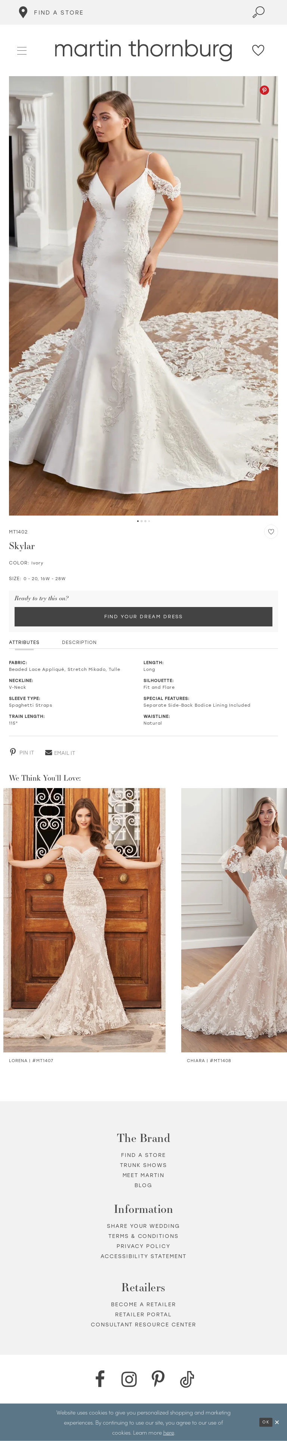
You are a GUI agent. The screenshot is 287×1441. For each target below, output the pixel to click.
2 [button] (142, 521)
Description (79, 642)
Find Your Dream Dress (143, 616)
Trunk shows (143, 1165)
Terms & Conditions (143, 1236)
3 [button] (145, 521)
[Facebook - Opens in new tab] (100, 1379)
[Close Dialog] (277, 1422)
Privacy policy (143, 1246)
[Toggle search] (258, 12)
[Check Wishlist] (258, 50)
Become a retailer (143, 1304)
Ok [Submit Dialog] (265, 1422)
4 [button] (149, 521)
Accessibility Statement (144, 1256)
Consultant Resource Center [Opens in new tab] (144, 1325)
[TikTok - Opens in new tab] (187, 1379)
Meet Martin (144, 1175)
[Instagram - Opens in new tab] (129, 1379)
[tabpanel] (143, 296)
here (168, 1432)
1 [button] (138, 521)
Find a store (143, 1155)
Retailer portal (143, 1314)
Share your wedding (143, 1226)
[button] (22, 50)
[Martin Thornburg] (143, 51)
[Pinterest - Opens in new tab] (264, 90)
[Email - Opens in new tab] (60, 752)
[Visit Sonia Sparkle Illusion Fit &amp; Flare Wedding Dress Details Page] (84, 920)
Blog (143, 1185)
